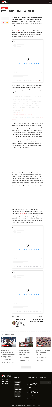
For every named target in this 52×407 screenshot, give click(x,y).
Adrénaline (4, 8)
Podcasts (17, 394)
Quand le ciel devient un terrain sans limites (43, 353)
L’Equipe (22, 127)
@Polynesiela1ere (21, 112)
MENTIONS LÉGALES (36, 405)
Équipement (17, 396)
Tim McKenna (23, 213)
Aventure (17, 384)
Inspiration (17, 391)
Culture (17, 387)
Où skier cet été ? (32, 399)
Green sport (18, 389)
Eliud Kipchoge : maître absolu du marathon (24, 353)
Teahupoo (20, 31)
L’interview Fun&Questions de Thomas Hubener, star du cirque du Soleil (8, 354)
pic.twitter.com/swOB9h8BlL (22, 114)
